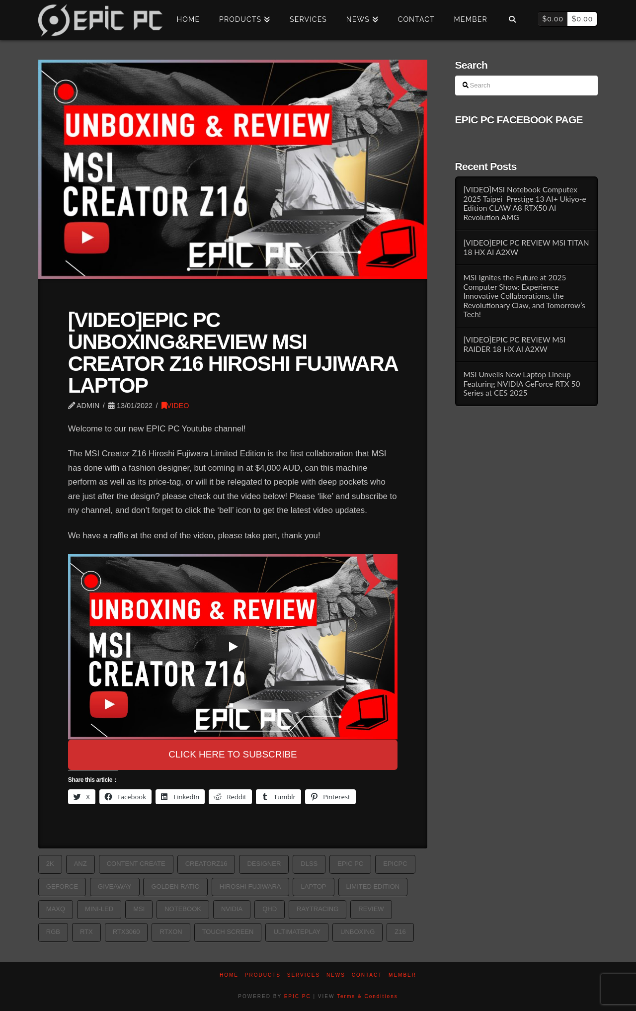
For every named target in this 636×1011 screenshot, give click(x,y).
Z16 (400, 931)
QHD (269, 909)
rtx (86, 931)
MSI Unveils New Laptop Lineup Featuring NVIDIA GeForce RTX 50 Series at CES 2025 (521, 383)
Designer (264, 863)
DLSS (309, 863)
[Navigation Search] (512, 20)
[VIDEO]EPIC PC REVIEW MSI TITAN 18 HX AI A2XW (526, 247)
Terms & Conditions (367, 996)
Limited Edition (373, 886)
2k (50, 863)
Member (402, 975)
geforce (62, 886)
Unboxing (357, 931)
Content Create (136, 863)
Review (371, 909)
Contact (367, 975)
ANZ (80, 863)
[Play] (232, 647)
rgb (53, 931)
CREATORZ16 (206, 863)
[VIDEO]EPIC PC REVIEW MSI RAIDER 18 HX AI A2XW (514, 344)
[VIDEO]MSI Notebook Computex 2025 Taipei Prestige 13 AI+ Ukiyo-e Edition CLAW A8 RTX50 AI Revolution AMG (524, 203)
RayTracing (317, 909)
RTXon (170, 931)
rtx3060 (126, 931)
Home (229, 975)
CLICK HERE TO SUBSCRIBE (232, 754)
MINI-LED (99, 909)
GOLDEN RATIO (175, 886)
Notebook (182, 909)
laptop (313, 886)
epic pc (350, 863)
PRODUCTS (263, 975)
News (335, 975)
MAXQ (55, 909)
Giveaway (114, 886)
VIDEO (175, 406)
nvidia (231, 909)
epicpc (395, 863)
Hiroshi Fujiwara (250, 886)
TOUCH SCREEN (228, 931)
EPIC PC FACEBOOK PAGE (519, 119)
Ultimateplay (296, 931)
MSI (139, 909)
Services (303, 975)
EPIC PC (297, 996)
